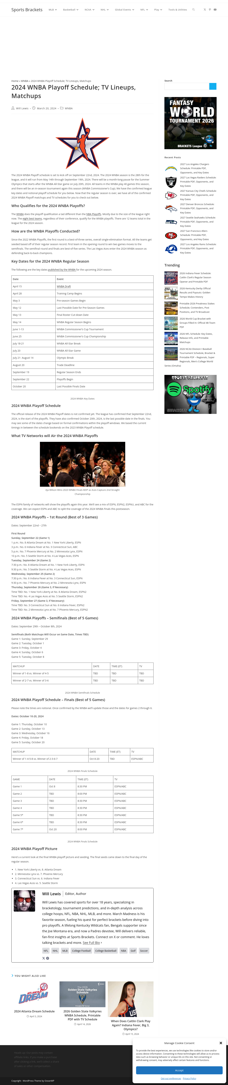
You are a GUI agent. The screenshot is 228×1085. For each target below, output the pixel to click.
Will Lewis (22, 108)
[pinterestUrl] (47, 958)
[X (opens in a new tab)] (205, 9)
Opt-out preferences (171, 1078)
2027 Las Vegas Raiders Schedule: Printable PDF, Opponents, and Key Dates (198, 181)
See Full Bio (91, 942)
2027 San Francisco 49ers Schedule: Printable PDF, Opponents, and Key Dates (194, 235)
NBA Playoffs (93, 214)
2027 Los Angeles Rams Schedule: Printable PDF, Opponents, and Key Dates (198, 248)
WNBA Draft (64, 286)
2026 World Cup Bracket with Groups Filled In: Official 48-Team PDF (197, 323)
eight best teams (32, 218)
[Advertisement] (114, 43)
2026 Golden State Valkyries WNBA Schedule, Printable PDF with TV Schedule (82, 1015)
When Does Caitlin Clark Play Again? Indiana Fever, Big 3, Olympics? (130, 1025)
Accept (179, 1070)
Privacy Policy (189, 1078)
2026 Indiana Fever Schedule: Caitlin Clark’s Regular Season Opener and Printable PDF (195, 277)
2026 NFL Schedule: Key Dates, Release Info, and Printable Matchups (196, 338)
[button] (221, 1043)
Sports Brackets (27, 9)
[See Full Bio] (101, 942)
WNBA (24, 81)
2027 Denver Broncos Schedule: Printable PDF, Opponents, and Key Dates (197, 208)
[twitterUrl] (43, 958)
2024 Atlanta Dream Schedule (34, 1011)
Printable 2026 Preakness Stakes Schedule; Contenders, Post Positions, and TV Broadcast (197, 307)
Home (15, 81)
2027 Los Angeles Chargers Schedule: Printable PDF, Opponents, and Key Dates (194, 168)
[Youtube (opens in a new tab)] (215, 9)
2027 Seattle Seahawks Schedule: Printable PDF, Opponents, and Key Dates (198, 222)
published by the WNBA (62, 269)
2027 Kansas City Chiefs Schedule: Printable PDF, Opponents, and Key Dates (198, 195)
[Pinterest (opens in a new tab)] (210, 9)
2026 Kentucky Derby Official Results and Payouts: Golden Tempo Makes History (195, 292)
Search (168, 80)
